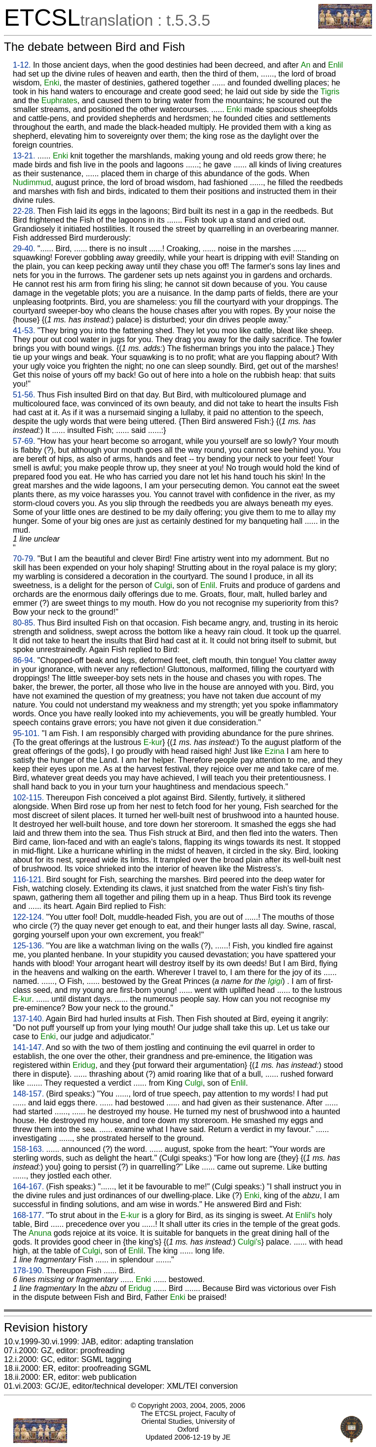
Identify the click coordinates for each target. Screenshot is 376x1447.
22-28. (24, 211)
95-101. (26, 733)
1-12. (22, 65)
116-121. (28, 879)
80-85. (24, 623)
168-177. (28, 1215)
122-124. (28, 917)
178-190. (28, 1270)
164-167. (28, 1186)
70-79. (24, 558)
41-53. (24, 330)
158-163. (28, 1149)
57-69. (24, 441)
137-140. (28, 1019)
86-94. (24, 660)
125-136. (28, 945)
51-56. (24, 395)
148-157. (28, 1094)
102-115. (28, 797)
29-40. (24, 248)
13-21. (24, 156)
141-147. (28, 1047)
